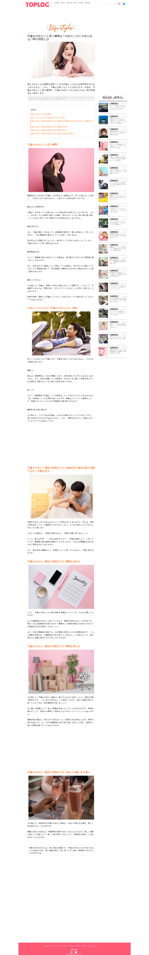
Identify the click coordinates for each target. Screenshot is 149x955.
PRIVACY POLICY (92, 945)
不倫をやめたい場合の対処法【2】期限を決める (48, 127)
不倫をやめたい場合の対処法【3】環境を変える (48, 130)
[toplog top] (37, 4)
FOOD (75, 2)
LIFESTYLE (69, 2)
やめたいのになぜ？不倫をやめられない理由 (47, 117)
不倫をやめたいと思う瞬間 (40, 114)
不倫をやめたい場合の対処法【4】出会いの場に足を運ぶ (52, 133)
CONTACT (84, 945)
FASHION (56, 2)
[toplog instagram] (120, 4)
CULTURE (80, 2)
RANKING (87, 2)
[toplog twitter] (125, 4)
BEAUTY (63, 2)
